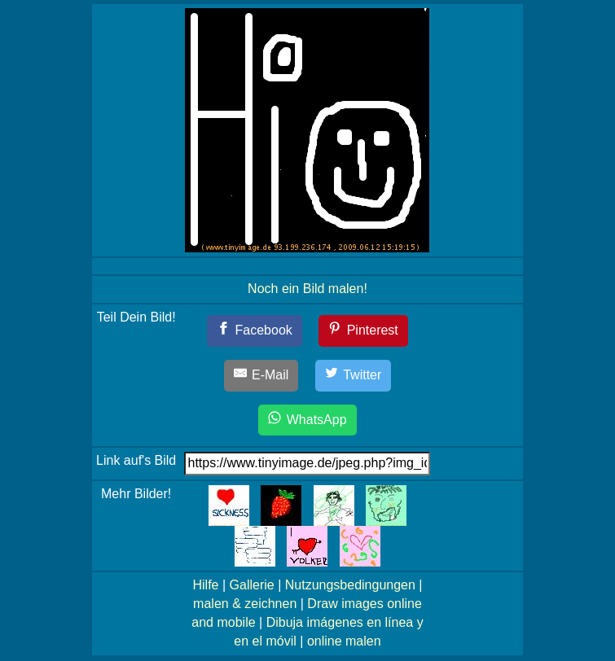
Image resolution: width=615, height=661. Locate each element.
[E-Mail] (261, 376)
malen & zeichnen (245, 604)
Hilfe (205, 585)
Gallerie (252, 585)
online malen (344, 641)
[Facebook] (254, 331)
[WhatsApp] (307, 420)
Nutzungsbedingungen (350, 585)
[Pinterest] (363, 331)
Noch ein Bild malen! (307, 288)
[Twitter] (353, 376)
